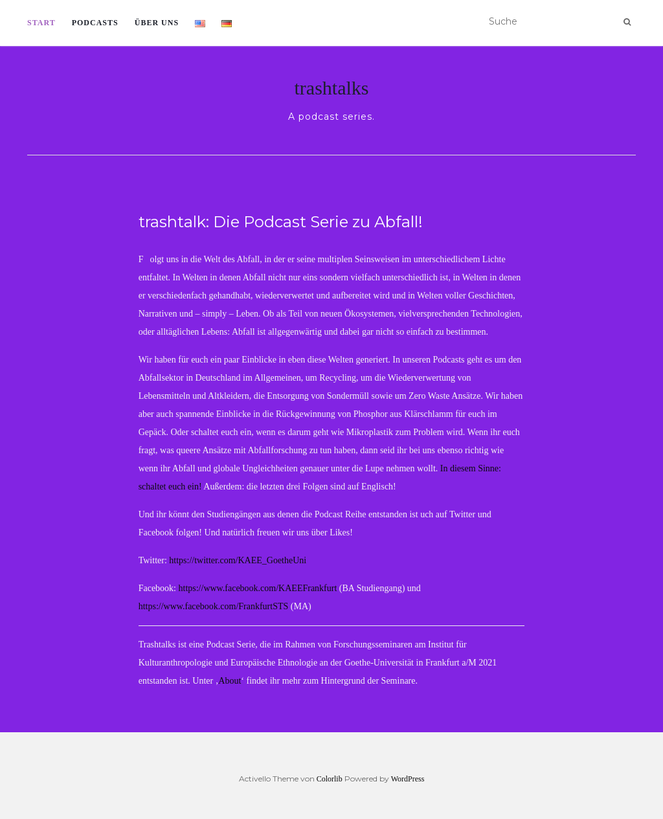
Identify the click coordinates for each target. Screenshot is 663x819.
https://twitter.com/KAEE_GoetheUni (236, 560)
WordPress (408, 778)
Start (41, 22)
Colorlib (330, 778)
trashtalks (332, 88)
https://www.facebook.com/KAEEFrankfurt (258, 588)
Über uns (157, 22)
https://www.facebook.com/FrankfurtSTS (214, 606)
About (229, 681)
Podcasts (95, 22)
